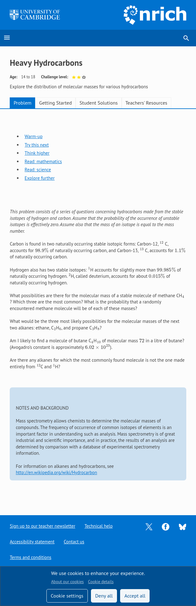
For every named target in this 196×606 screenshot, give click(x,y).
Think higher (37, 153)
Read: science (38, 170)
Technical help (99, 526)
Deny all (104, 596)
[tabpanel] (98, 307)
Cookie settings (67, 596)
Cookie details (101, 581)
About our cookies (67, 581)
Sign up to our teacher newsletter (43, 526)
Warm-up (34, 136)
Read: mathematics (43, 161)
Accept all (135, 596)
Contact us (74, 542)
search (186, 38)
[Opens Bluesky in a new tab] (182, 526)
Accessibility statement (32, 542)
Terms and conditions (30, 557)
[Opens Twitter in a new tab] (149, 526)
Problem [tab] (22, 103)
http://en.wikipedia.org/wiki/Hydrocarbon (56, 472)
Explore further (40, 178)
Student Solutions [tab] (98, 103)
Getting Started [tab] (55, 103)
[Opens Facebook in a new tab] (165, 526)
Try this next (37, 145)
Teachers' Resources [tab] (146, 103)
